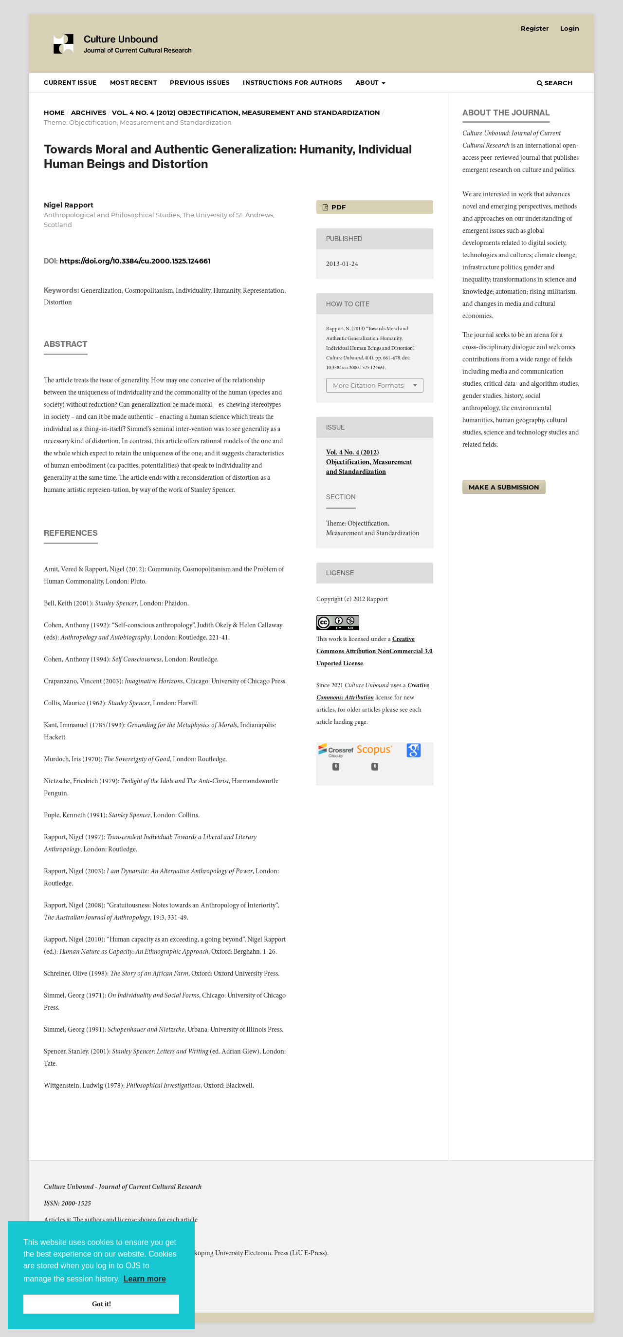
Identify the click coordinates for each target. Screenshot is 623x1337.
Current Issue (70, 82)
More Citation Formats (368, 385)
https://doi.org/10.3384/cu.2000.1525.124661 (134, 261)
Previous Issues (200, 82)
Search (555, 83)
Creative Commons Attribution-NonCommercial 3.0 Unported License (374, 651)
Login (569, 28)
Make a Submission (504, 487)
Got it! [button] (101, 1304)
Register (535, 28)
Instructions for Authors (292, 82)
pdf (338, 207)
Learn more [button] (145, 1279)
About (368, 82)
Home (54, 112)
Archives (88, 112)
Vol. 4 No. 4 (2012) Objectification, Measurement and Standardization (246, 112)
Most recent (133, 82)
